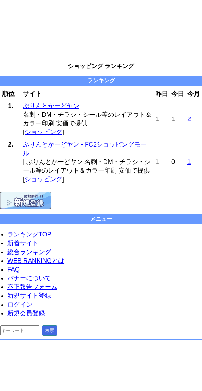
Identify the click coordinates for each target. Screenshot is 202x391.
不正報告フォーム (32, 286)
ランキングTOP (29, 234)
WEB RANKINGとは (35, 260)
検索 (49, 330)
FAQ (13, 269)
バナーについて (29, 278)
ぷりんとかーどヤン (51, 105)
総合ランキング (29, 252)
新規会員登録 (26, 313)
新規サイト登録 (29, 295)
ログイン (19, 304)
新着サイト (23, 243)
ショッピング (43, 131)
